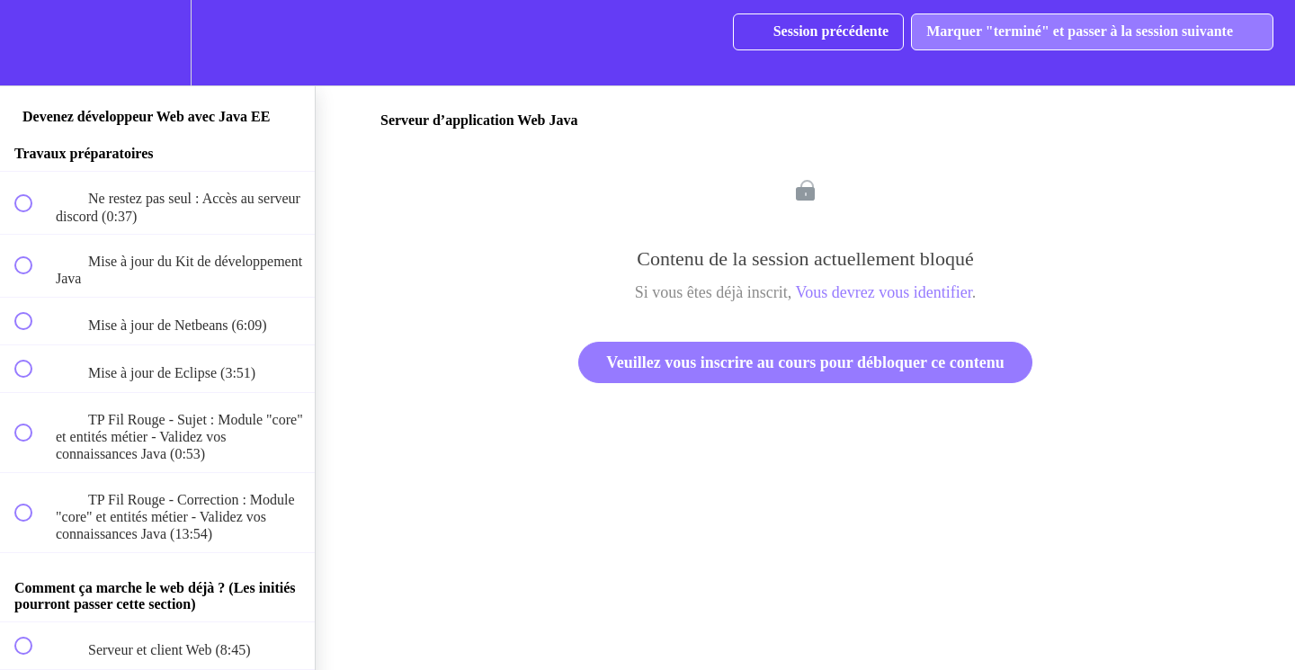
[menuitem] (157, 42)
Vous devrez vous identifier (884, 292)
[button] (33, 42)
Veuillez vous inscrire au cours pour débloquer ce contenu (805, 362)
